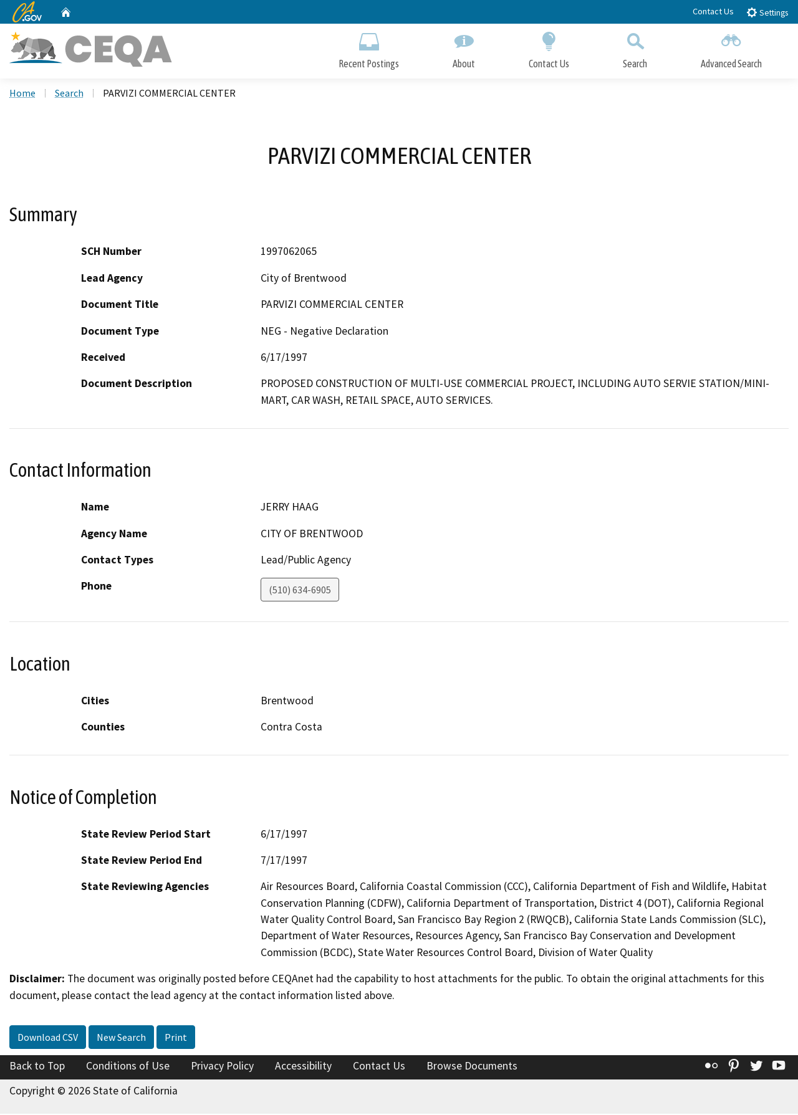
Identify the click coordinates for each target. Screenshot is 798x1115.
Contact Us (713, 11)
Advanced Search (731, 48)
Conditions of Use (128, 1067)
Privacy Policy (222, 1067)
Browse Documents (471, 1067)
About (464, 48)
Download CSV (47, 1039)
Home (22, 94)
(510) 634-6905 (300, 591)
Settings (767, 12)
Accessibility (303, 1067)
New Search (121, 1039)
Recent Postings (369, 48)
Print (176, 1039)
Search (635, 48)
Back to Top (37, 1067)
